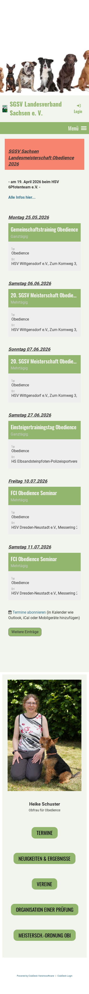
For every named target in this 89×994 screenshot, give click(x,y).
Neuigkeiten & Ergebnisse (44, 858)
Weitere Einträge (24, 632)
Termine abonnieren (29, 612)
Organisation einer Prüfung (44, 909)
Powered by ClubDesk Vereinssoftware (35, 975)
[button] (44, 247)
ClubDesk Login (64, 975)
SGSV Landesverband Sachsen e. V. (36, 108)
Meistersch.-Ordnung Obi (45, 935)
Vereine (44, 884)
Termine (45, 832)
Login (78, 108)
